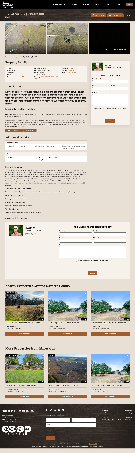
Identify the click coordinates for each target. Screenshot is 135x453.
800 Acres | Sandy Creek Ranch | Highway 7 (22, 388)
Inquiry (94, 93)
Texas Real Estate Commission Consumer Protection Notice (48, 451)
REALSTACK (93, 448)
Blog (119, 4)
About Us (85, 4)
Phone (113, 86)
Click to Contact (71, 73)
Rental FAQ (105, 420)
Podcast (108, 4)
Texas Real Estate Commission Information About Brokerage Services (84, 451)
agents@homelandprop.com (11, 421)
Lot (24, 77)
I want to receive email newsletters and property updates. (111, 111)
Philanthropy (128, 420)
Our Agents (128, 418)
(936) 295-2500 (7, 419)
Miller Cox (74, 68)
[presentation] (105, 116)
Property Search (58, 4)
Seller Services (106, 418)
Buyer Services (106, 416)
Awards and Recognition (125, 422)
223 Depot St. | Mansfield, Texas (64, 325)
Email (94, 86)
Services (73, 4)
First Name (96, 79)
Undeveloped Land (17, 77)
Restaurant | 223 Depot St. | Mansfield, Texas (109, 325)
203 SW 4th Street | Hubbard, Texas (23, 325)
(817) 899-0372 (70, 70)
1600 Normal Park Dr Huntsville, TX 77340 (9, 424)
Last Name (115, 79)
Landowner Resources (108, 422)
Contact (97, 4)
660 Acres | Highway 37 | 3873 (63, 388)
